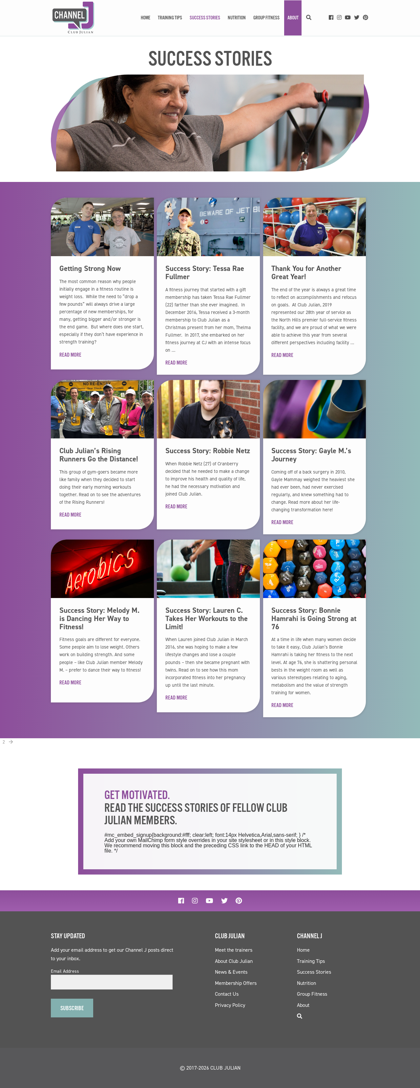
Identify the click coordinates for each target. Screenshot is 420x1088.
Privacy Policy (230, 1005)
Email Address (65, 971)
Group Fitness (266, 18)
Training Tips (170, 18)
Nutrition (237, 18)
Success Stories (205, 18)
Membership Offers (236, 983)
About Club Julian (234, 961)
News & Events (231, 971)
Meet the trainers (233, 949)
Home (145, 18)
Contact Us (227, 993)
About (293, 18)
